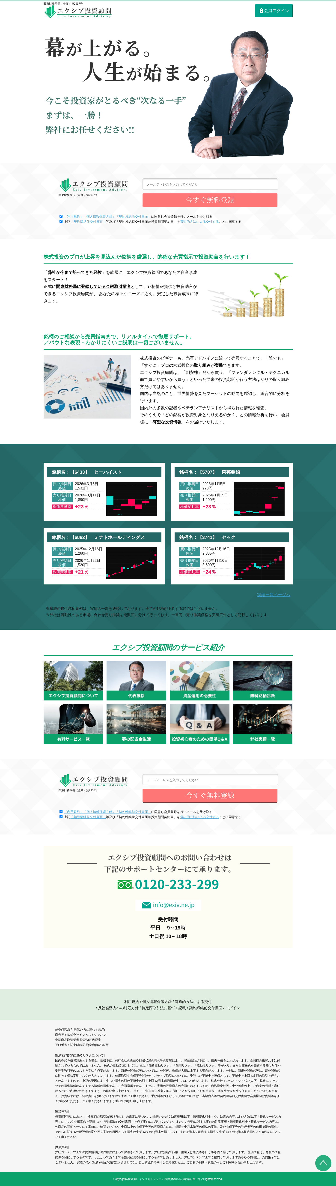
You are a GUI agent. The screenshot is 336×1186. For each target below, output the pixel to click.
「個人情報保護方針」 (99, 216)
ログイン (232, 1008)
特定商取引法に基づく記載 (164, 1008)
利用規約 (131, 1002)
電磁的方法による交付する (199, 221)
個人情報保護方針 (157, 1002)
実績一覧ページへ (273, 595)
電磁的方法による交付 (193, 1002)
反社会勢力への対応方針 (118, 1008)
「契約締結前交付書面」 (133, 216)
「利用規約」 (73, 216)
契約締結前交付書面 (205, 1008)
